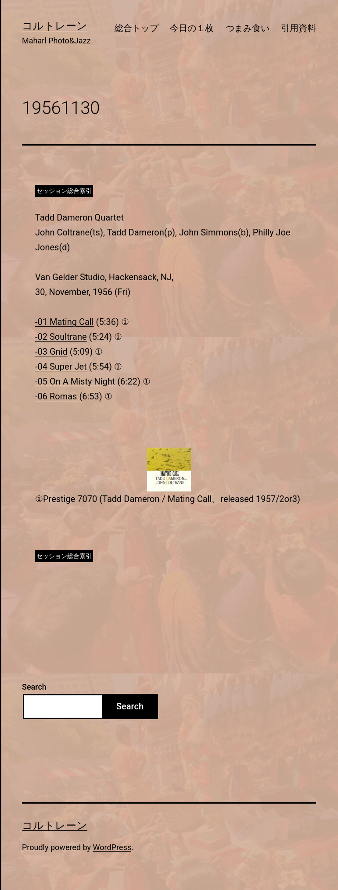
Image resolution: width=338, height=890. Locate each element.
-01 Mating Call (64, 322)
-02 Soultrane (61, 336)
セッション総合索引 (64, 190)
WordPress (112, 847)
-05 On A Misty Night (75, 381)
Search (34, 686)
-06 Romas (56, 396)
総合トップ (136, 28)
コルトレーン (54, 26)
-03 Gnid (51, 351)
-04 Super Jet (61, 366)
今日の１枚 (192, 28)
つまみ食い (248, 28)
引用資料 (298, 28)
